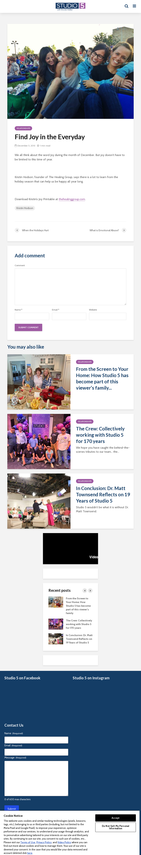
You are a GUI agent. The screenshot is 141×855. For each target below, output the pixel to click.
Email (55, 310)
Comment (20, 265)
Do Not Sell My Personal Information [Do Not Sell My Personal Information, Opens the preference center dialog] (115, 827)
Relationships (23, 128)
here (29, 853)
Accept (116, 817)
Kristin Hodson (25, 208)
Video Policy (64, 842)
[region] (70, 832)
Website (93, 310)
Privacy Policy (44, 842)
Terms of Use (27, 842)
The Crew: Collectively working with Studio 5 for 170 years (100, 435)
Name (18, 310)
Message (15, 757)
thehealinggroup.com (72, 199)
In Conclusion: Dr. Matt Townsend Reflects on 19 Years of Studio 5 (103, 494)
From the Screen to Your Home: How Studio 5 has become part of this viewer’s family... (102, 378)
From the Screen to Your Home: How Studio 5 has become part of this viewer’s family (78, 606)
